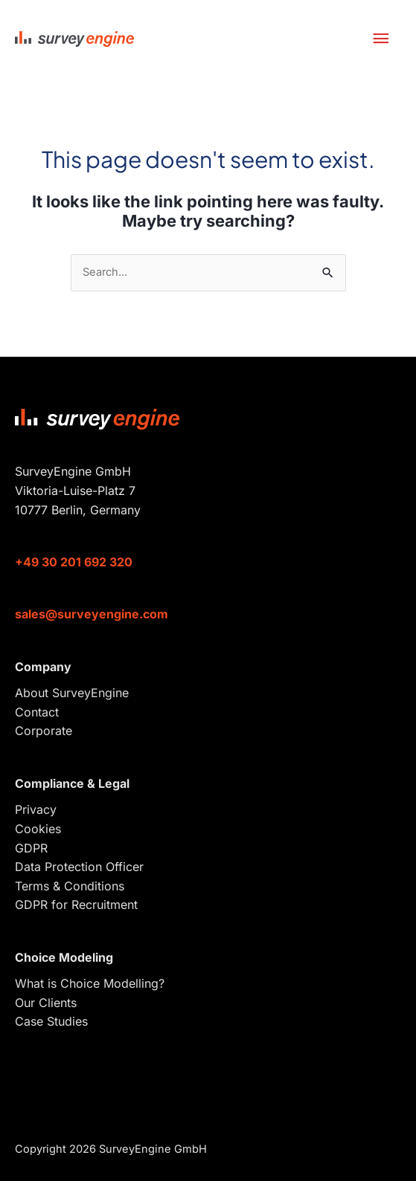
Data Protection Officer (79, 866)
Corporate (43, 730)
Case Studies (51, 1021)
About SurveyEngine (72, 692)
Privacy (36, 809)
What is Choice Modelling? (89, 983)
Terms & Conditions (69, 886)
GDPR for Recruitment (76, 904)
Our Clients (46, 1002)
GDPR (31, 848)
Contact (37, 712)
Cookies (38, 828)
